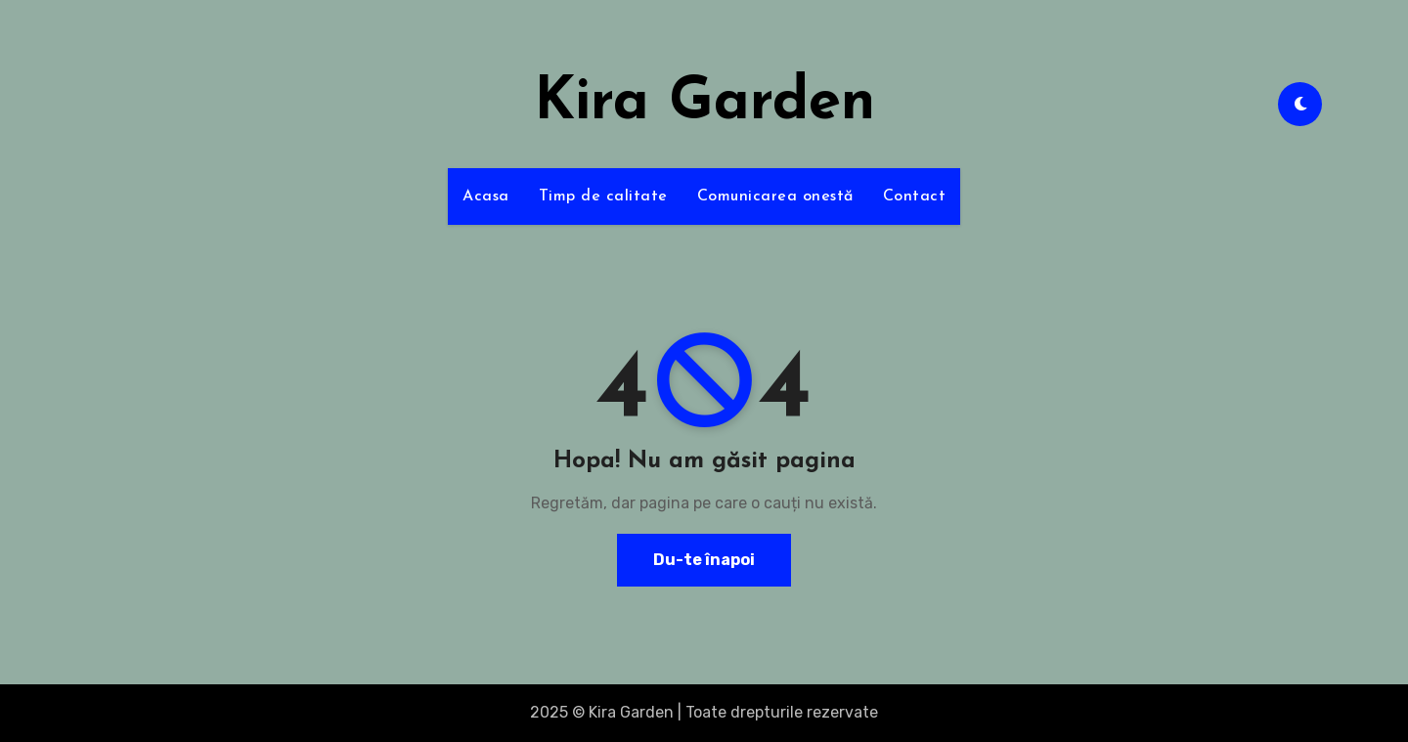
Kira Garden (704, 103)
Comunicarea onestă (775, 196)
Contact (914, 196)
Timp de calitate (603, 196)
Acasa (485, 196)
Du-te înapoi (704, 559)
